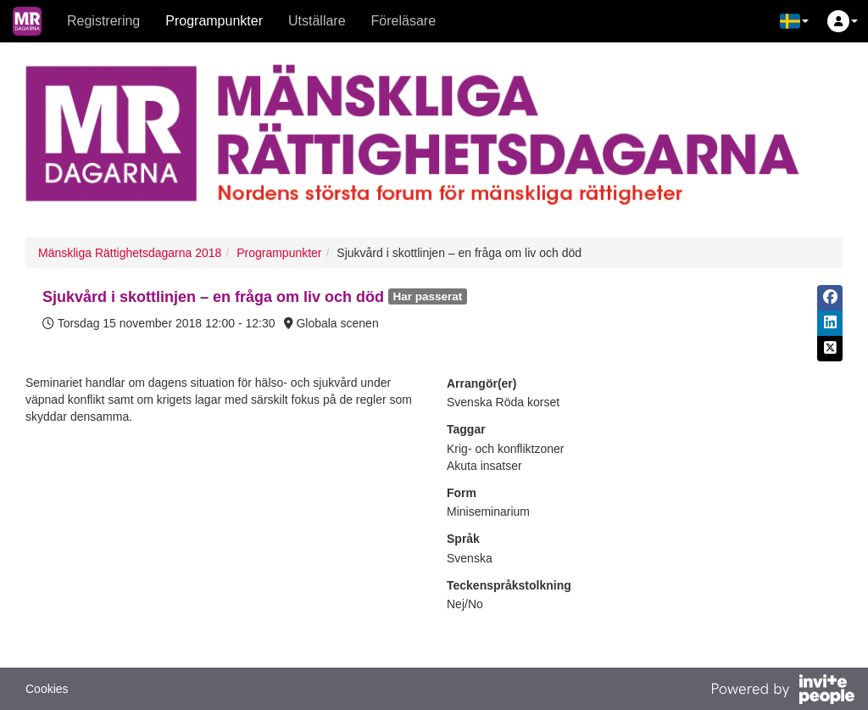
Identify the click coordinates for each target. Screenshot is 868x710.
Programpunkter (214, 21)
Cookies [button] (47, 689)
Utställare (317, 21)
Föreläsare (403, 21)
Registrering (103, 21)
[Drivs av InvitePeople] (782, 691)
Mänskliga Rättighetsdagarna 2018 (129, 253)
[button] (794, 21)
